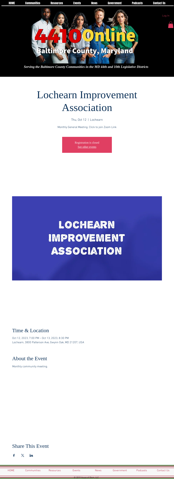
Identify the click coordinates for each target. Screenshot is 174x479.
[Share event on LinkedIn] (31, 455)
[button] (170, 24)
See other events (87, 146)
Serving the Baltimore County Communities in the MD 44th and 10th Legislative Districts (86, 67)
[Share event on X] (22, 455)
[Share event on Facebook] (14, 455)
